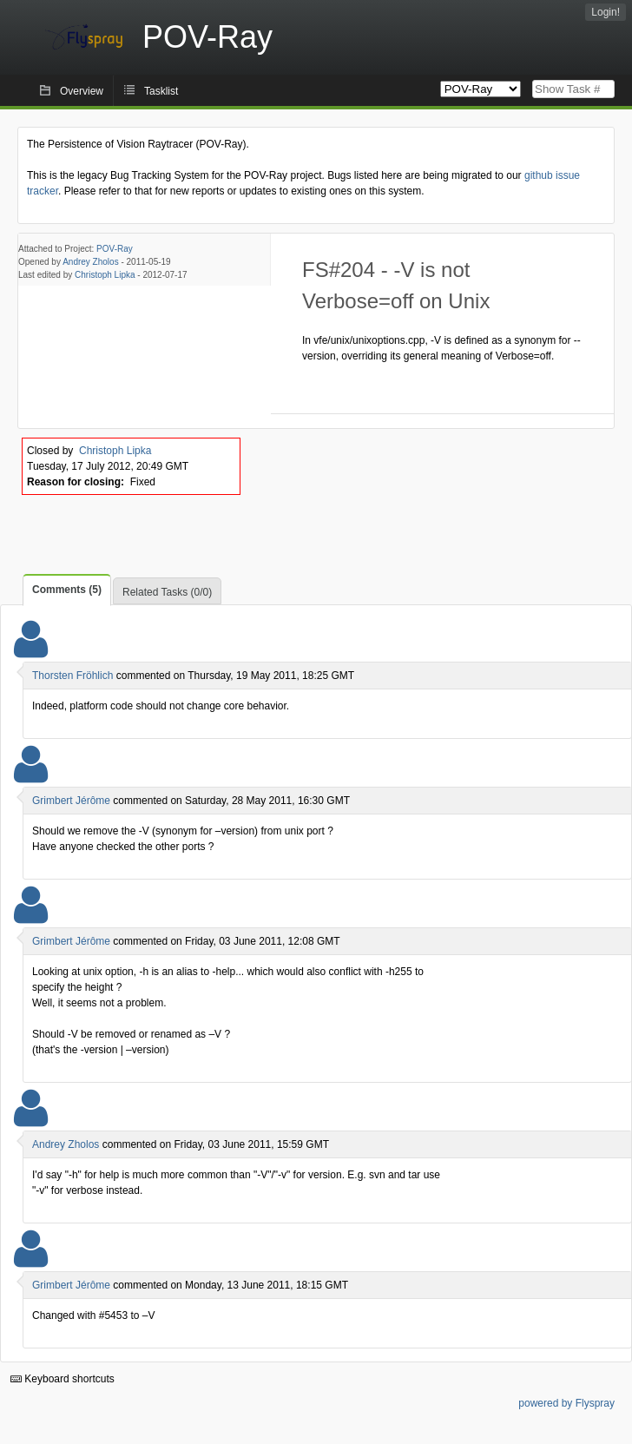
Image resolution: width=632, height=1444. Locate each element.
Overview (81, 91)
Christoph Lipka (105, 275)
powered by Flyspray (566, 1403)
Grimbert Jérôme (71, 801)
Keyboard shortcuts (62, 1379)
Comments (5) (67, 590)
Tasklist (161, 91)
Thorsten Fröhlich (72, 675)
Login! (605, 12)
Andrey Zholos (90, 262)
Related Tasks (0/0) (167, 592)
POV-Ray (114, 249)
